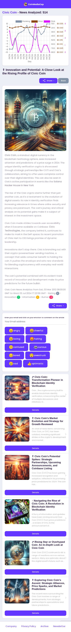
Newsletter (59, 626)
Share (47, 80)
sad (13, 363)
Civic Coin (9, 12)
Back (63, 80)
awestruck (37, 355)
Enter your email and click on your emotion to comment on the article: (35, 318)
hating (36, 338)
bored (14, 355)
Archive (45, 626)
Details (35, 410)
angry (14, 330)
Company (11, 626)
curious (40, 347)
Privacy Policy (28, 626)
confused (16, 347)
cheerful (36, 330)
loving (14, 338)
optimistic (35, 363)
